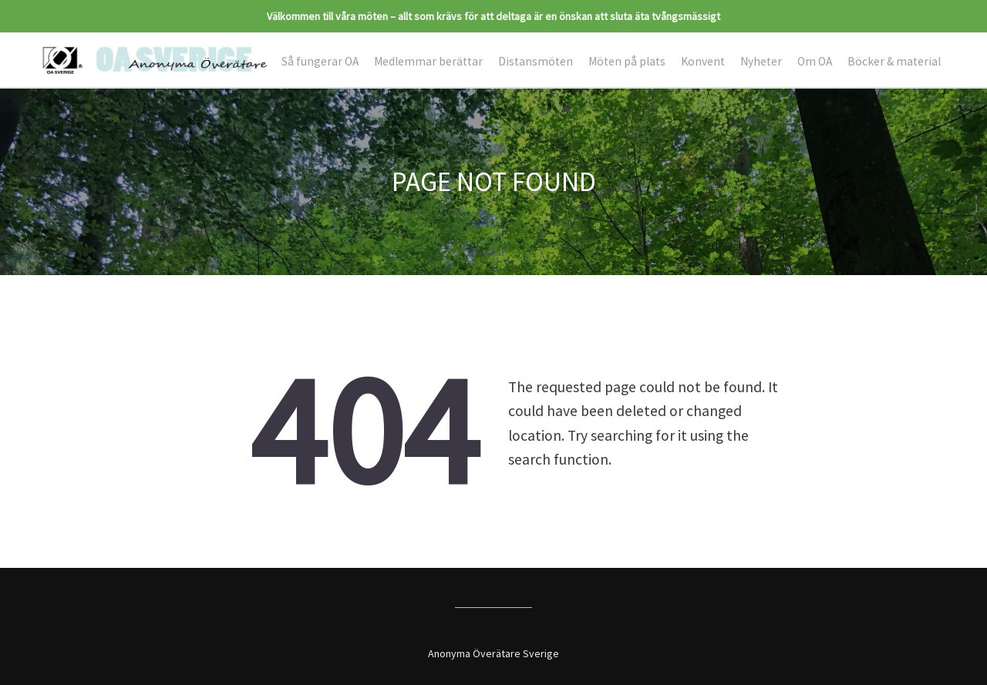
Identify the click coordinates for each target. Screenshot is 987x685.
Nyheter (761, 61)
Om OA (814, 61)
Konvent (703, 61)
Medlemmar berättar (428, 61)
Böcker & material (894, 61)
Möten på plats (626, 61)
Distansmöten (535, 61)
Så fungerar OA (320, 61)
